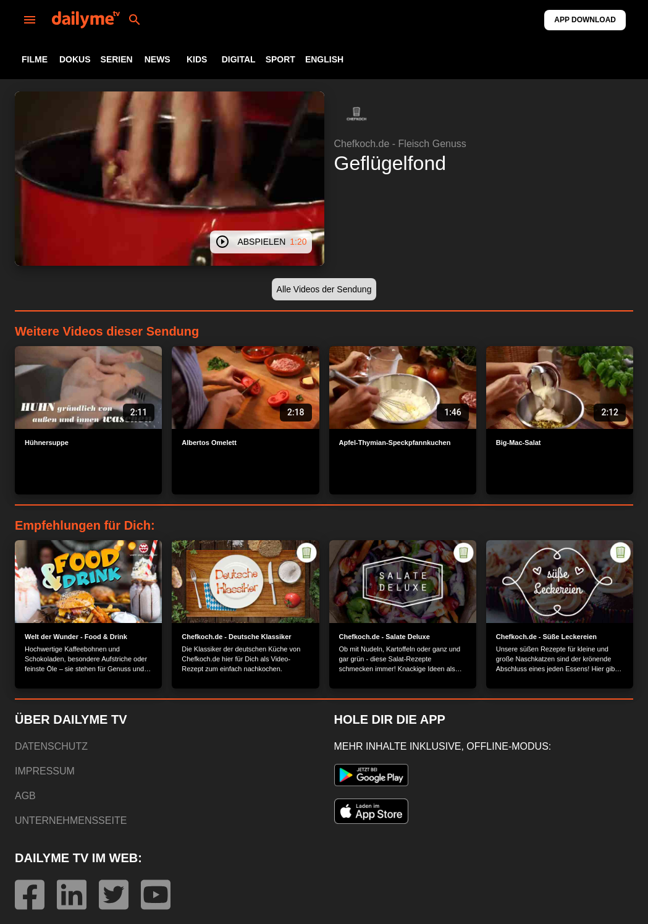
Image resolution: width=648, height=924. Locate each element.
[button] (356, 113)
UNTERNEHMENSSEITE (71, 820)
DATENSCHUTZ (51, 746)
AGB (25, 795)
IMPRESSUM (45, 771)
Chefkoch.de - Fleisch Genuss (400, 143)
